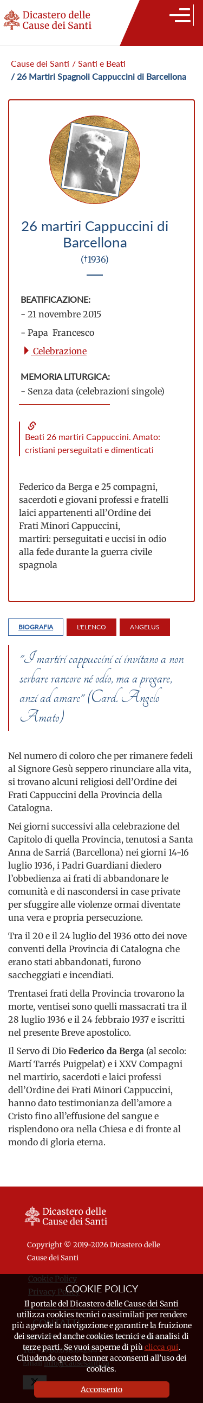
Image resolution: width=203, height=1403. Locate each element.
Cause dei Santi (40, 63)
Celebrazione (54, 351)
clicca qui (162, 1347)
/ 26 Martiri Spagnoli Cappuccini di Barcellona (98, 76)
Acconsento (101, 1389)
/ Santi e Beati (99, 63)
